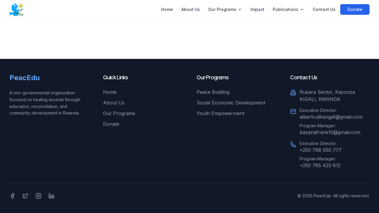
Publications (288, 9)
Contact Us (324, 9)
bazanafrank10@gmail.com (330, 132)
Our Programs (225, 9)
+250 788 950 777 (321, 150)
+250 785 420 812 (320, 165)
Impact (257, 9)
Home (167, 9)
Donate (354, 9)
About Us (190, 9)
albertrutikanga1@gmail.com (331, 117)
